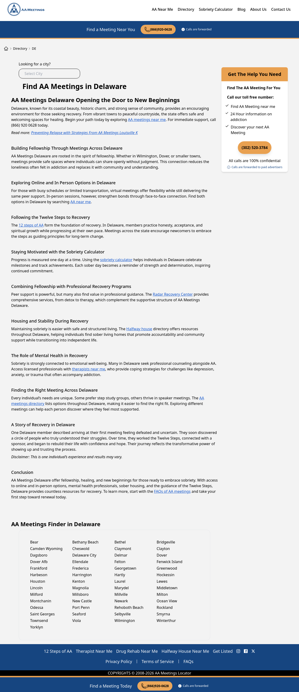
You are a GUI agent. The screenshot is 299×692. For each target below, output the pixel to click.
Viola (76, 620)
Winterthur (166, 620)
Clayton (163, 548)
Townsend (39, 620)
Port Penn (81, 607)
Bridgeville (166, 542)
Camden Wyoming (46, 548)
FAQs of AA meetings (172, 491)
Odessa (36, 607)
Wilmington (124, 620)
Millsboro (80, 594)
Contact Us (281, 9)
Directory (186, 9)
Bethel (120, 542)
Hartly (119, 574)
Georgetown (125, 568)
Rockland (165, 607)
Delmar (120, 555)
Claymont (122, 548)
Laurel (119, 581)
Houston (37, 581)
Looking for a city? (34, 64)
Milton (162, 594)
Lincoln (36, 587)
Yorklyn (36, 627)
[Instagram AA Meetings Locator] (238, 651)
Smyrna (163, 614)
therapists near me (88, 369)
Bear (34, 542)
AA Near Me (162, 9)
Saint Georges (42, 614)
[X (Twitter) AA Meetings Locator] (253, 651)
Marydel (121, 587)
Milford (36, 594)
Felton (119, 561)
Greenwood (167, 568)
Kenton (78, 581)
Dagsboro (38, 555)
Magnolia (80, 587)
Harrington (82, 574)
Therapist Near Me (94, 651)
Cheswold (80, 548)
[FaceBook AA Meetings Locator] (246, 651)
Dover (162, 555)
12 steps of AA (31, 225)
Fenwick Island (169, 561)
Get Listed (223, 651)
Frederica (80, 568)
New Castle (82, 600)
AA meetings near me (147, 119)
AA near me (80, 201)
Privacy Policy (119, 661)
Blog (241, 9)
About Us (258, 9)
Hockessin (165, 574)
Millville (121, 594)
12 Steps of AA (58, 651)
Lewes (162, 581)
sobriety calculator (116, 259)
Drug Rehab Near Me (137, 651)
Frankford (38, 568)
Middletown (167, 587)
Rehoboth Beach (128, 607)
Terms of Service (158, 661)
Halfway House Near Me (185, 651)
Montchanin (40, 600)
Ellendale (80, 561)
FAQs (188, 661)
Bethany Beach (85, 542)
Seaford (79, 614)
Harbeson (38, 574)
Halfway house (139, 328)
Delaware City (84, 555)
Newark (121, 600)
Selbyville (122, 614)
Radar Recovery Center (173, 294)
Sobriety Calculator (216, 9)
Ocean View (167, 600)
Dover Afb (39, 561)
